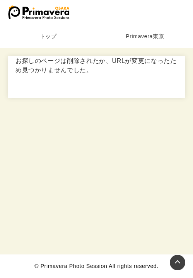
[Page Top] (177, 262)
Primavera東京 (145, 36)
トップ (48, 36)
